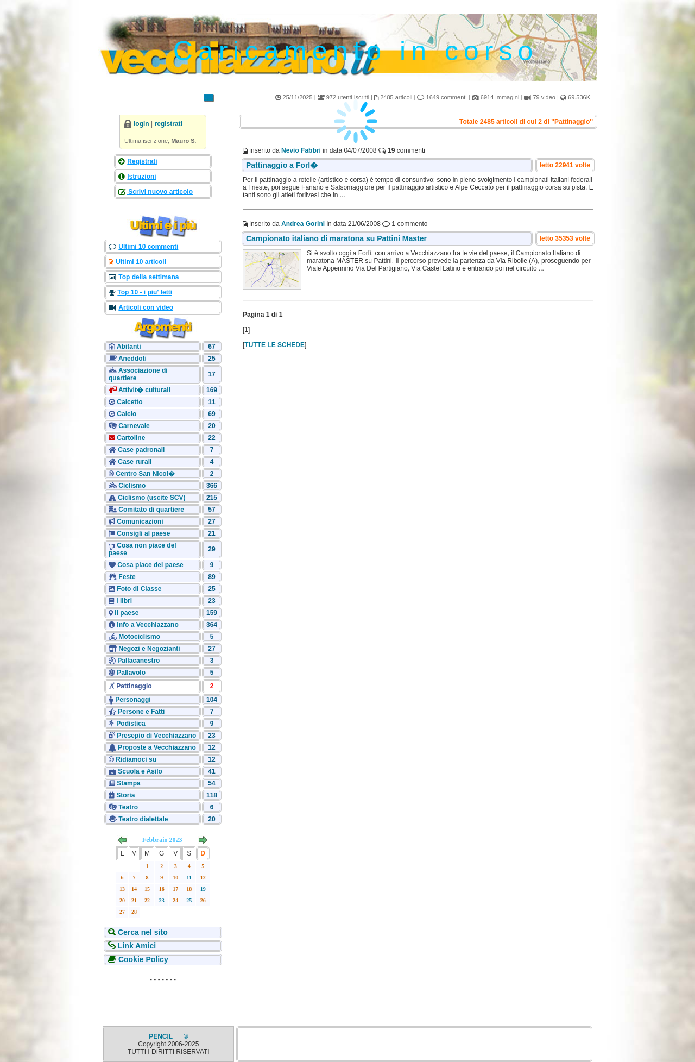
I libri (124, 601)
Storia (125, 795)
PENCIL (161, 1036)
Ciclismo (132, 485)
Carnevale (133, 426)
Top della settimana (148, 277)
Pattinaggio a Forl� (282, 165)
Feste (126, 577)
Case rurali (134, 462)
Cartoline (130, 438)
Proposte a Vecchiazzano (156, 747)
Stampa (128, 783)
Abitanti (129, 346)
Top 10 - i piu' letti (144, 292)
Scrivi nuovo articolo (160, 192)
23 (162, 900)
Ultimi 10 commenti (148, 246)
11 (189, 878)
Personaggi (132, 699)
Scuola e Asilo (140, 771)
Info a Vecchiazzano (147, 625)
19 (203, 889)
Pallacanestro (138, 660)
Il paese (126, 613)
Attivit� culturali (143, 390)
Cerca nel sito (142, 932)
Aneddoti (132, 358)
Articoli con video (145, 307)
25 (189, 900)
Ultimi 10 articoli (141, 262)
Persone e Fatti (141, 711)
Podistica (130, 723)
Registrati (142, 161)
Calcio (126, 414)
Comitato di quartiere (151, 509)
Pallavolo (131, 672)
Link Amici (136, 945)
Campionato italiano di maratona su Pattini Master (336, 238)
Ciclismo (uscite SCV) (151, 497)
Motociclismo (139, 636)
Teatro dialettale (143, 819)
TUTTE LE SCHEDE (274, 345)
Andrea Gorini (303, 224)
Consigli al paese (143, 533)
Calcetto (129, 402)
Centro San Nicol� (145, 473)
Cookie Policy (142, 959)
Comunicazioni (140, 521)
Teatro (128, 807)
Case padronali (141, 450)
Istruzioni (141, 176)
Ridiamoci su (136, 759)
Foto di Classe (139, 589)
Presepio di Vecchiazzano (156, 735)
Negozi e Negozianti (149, 648)
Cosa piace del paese (150, 565)
